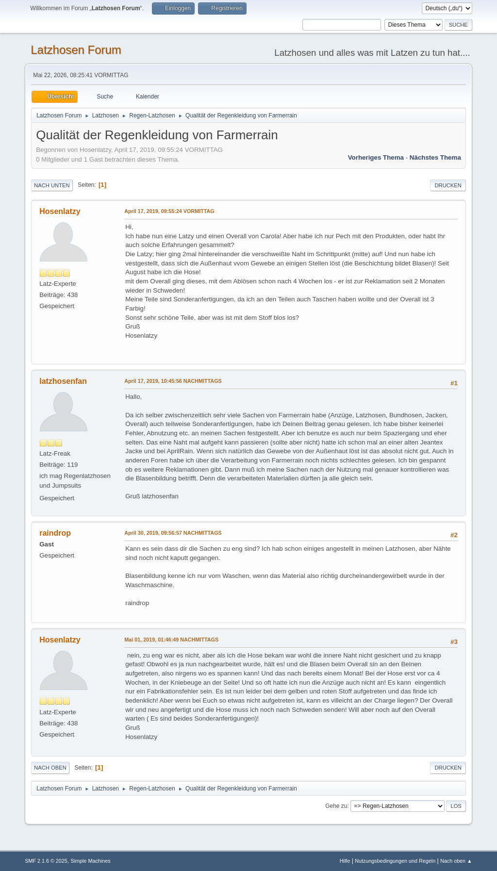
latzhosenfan (63, 381)
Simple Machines (91, 861)
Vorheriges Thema (376, 157)
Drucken (447, 185)
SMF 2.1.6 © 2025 (46, 861)
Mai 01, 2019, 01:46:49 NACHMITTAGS (171, 639)
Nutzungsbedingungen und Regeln (395, 861)
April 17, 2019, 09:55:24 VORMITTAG (169, 211)
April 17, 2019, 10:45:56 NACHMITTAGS (173, 381)
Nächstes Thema (435, 157)
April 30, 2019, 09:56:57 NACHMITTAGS (173, 533)
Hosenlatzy (59, 211)
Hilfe (345, 861)
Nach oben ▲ (456, 861)
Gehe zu (336, 805)
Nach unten (51, 185)
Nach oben (50, 768)
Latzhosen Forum (76, 49)
